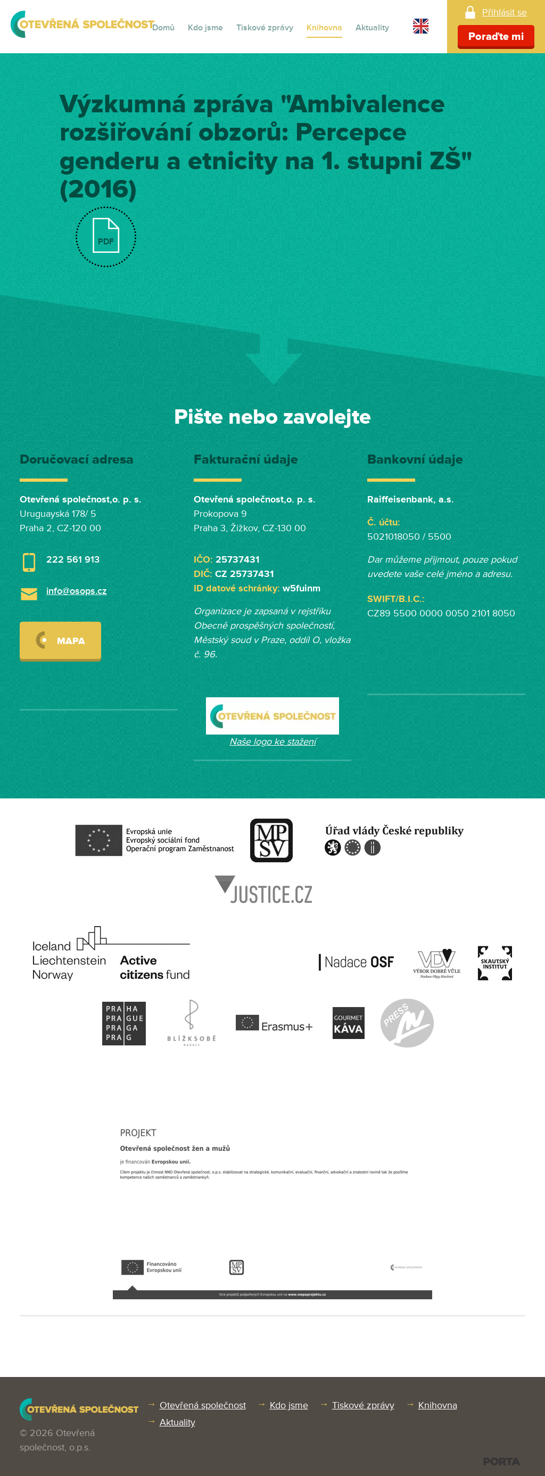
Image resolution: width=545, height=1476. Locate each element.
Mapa (60, 640)
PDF (106, 241)
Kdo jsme (205, 27)
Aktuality (372, 27)
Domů (163, 27)
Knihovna (324, 27)
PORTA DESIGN (501, 1461)
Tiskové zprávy (264, 27)
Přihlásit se (504, 12)
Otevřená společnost (203, 1405)
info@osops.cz (76, 591)
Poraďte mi (496, 36)
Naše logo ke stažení (272, 741)
